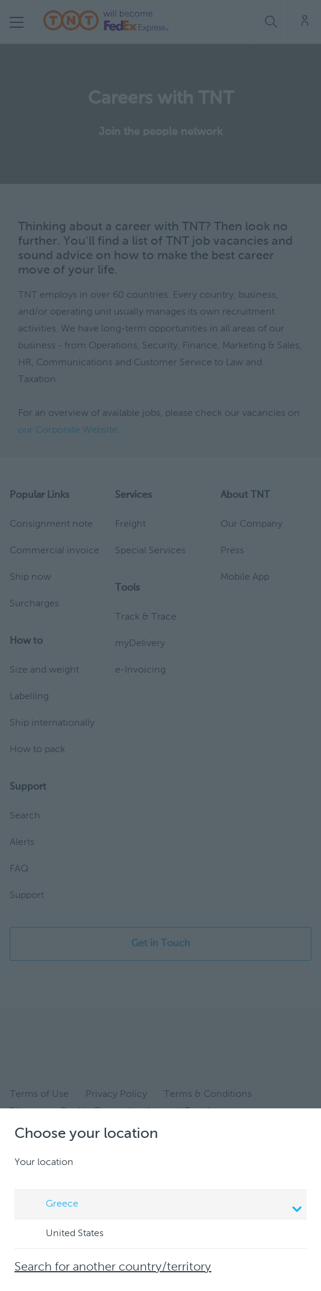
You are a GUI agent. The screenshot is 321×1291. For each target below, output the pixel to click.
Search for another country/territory (112, 1267)
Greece (162, 1205)
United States (63, 1234)
